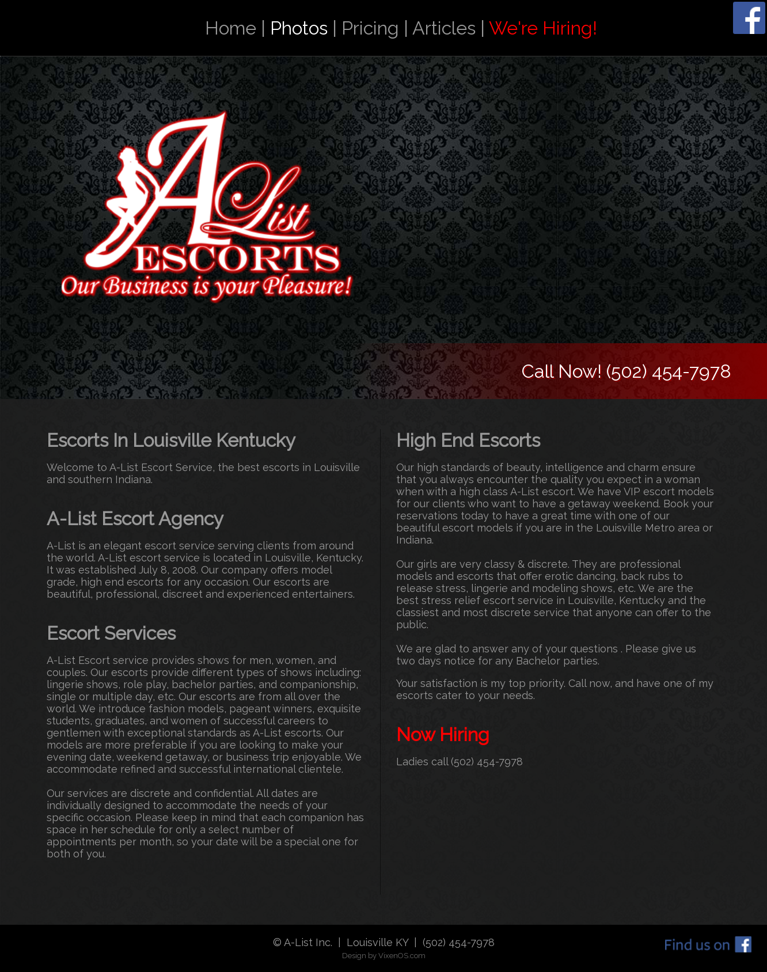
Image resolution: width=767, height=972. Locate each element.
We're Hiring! (543, 28)
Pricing (370, 28)
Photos (299, 28)
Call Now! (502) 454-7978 (626, 371)
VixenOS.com (402, 955)
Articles (444, 28)
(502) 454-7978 (487, 761)
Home (230, 28)
